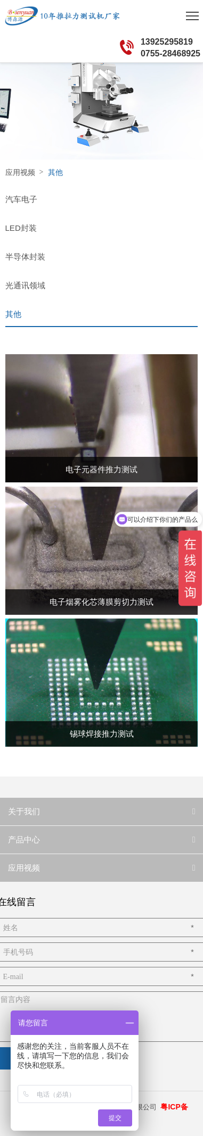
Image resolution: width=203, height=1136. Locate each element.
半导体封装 (25, 256)
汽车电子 (21, 199)
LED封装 (21, 227)
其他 (13, 314)
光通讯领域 (25, 285)
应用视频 (20, 172)
